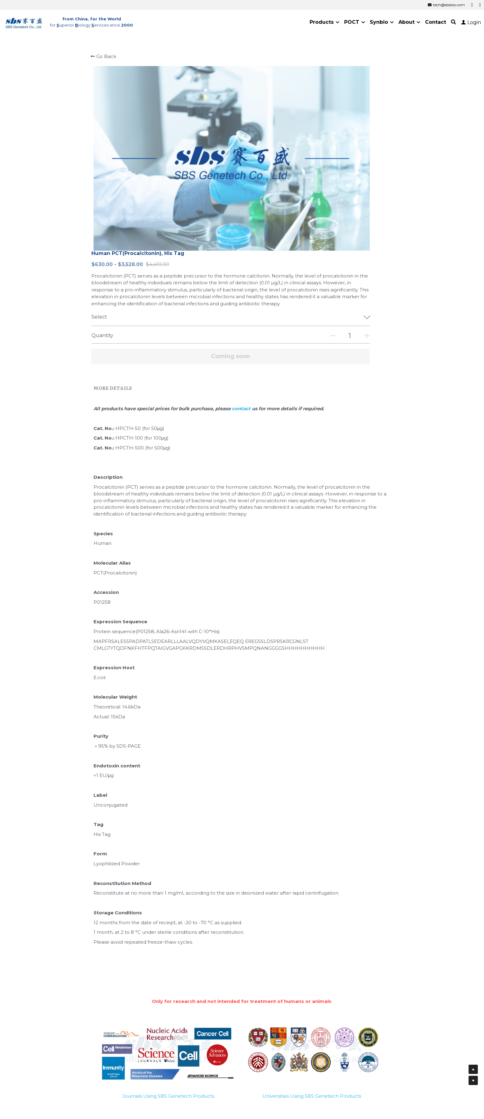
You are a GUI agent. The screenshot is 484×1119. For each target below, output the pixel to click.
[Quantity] (334, 193)
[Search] (453, 22)
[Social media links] (472, 4)
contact (258, 266)
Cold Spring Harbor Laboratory (289, 1026)
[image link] (24, 21)
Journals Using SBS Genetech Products (168, 952)
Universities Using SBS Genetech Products (311, 952)
